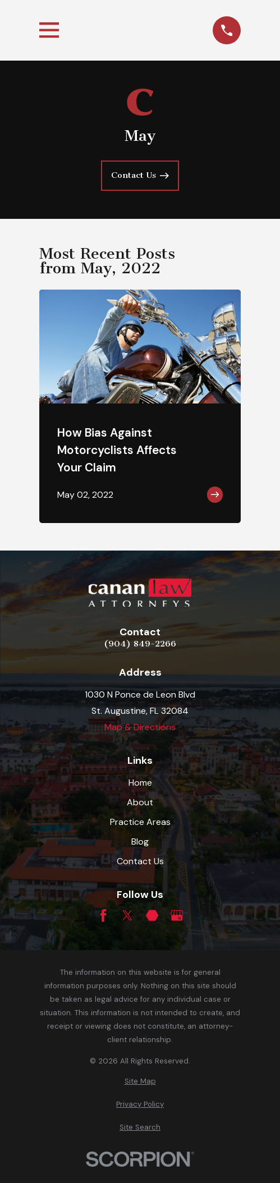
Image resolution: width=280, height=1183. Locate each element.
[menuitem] (140, 1081)
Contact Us (140, 861)
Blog (140, 841)
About (140, 802)
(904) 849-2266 (140, 644)
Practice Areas (140, 822)
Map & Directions (140, 727)
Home (140, 782)
